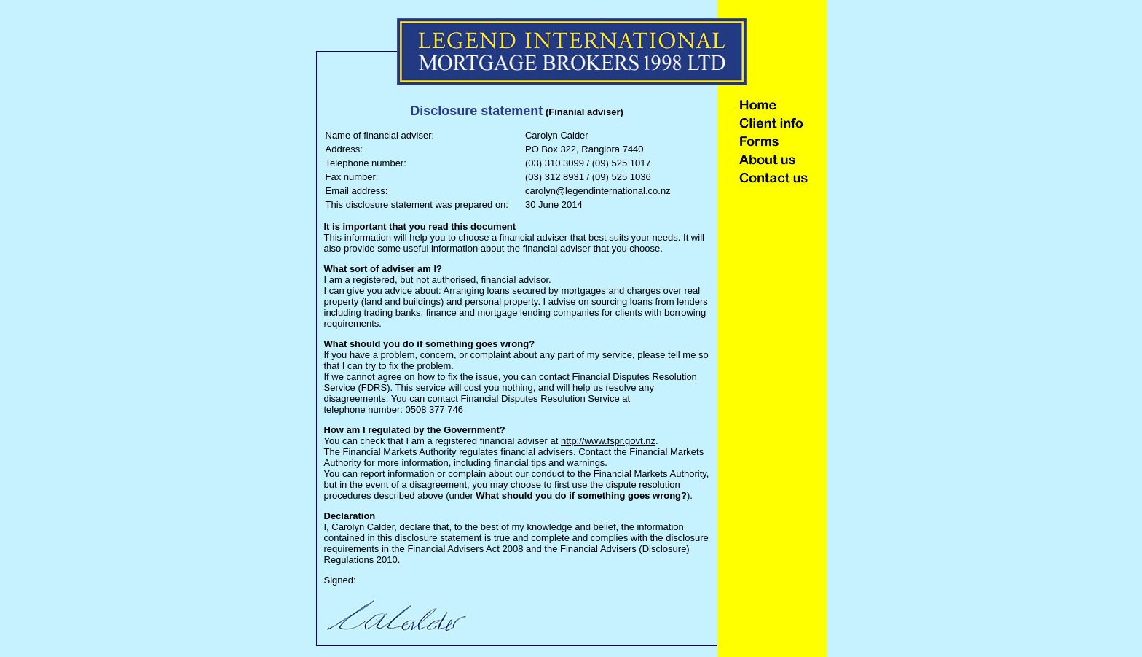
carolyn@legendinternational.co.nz (598, 190)
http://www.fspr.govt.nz (608, 440)
